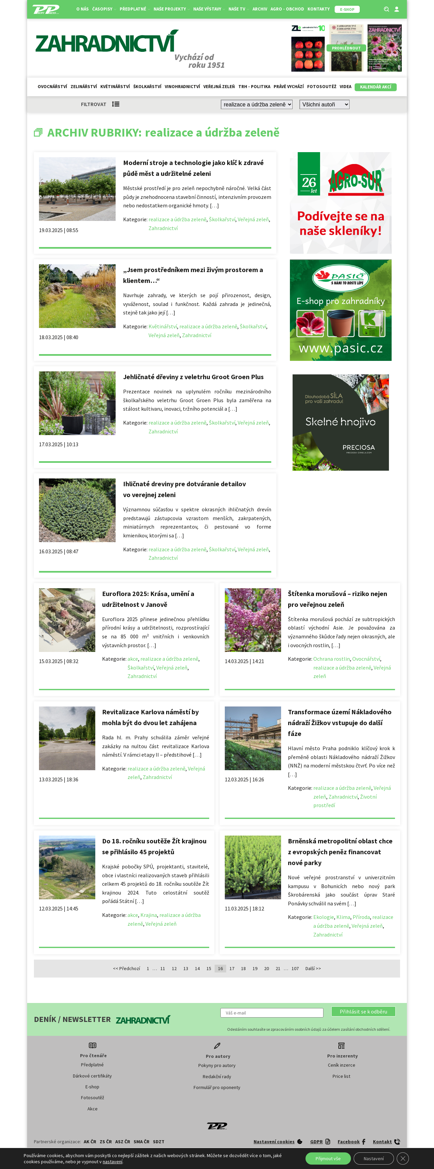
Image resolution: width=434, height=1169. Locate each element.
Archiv (260, 9)
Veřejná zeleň (219, 86)
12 (174, 968)
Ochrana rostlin (331, 658)
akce (132, 658)
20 (266, 968)
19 (255, 968)
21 (278, 968)
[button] (363, 1011)
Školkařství (147, 86)
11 (162, 968)
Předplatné (135, 9)
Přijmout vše (328, 1158)
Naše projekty (172, 9)
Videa (345, 86)
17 (232, 968)
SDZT (158, 1142)
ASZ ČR (122, 1142)
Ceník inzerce (341, 1065)
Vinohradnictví (182, 86)
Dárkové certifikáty (92, 1076)
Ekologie (323, 917)
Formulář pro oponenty (217, 1087)
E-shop (92, 1087)
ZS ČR (106, 1142)
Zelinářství (84, 86)
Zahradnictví (163, 228)
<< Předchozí (126, 968)
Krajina (148, 914)
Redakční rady (217, 1076)
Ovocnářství (52, 86)
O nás (82, 9)
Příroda (361, 917)
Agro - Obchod (287, 9)
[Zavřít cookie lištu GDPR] (403, 1158)
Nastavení (374, 1158)
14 (197, 968)
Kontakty (319, 9)
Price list (341, 1076)
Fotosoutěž (321, 86)
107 (295, 968)
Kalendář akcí (375, 87)
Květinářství (115, 86)
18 (243, 968)
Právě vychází (289, 86)
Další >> (313, 968)
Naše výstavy (209, 9)
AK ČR (90, 1142)
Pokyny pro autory (217, 1065)
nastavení (112, 1161)
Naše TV (239, 9)
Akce (92, 1109)
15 (208, 968)
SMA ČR (142, 1142)
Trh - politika (254, 86)
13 (185, 968)
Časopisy (104, 9)
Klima (343, 917)
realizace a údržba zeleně (177, 219)
